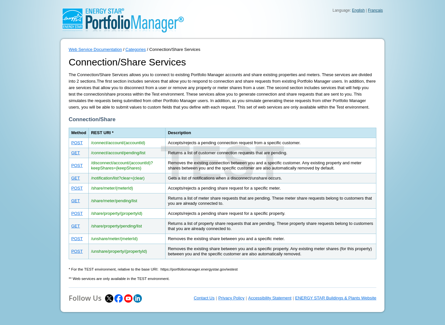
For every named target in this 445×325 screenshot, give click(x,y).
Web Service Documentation (95, 49)
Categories (135, 49)
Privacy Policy (231, 298)
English (358, 10)
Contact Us (204, 298)
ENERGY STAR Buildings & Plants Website (335, 298)
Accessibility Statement (269, 298)
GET (75, 152)
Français (375, 10)
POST (77, 142)
